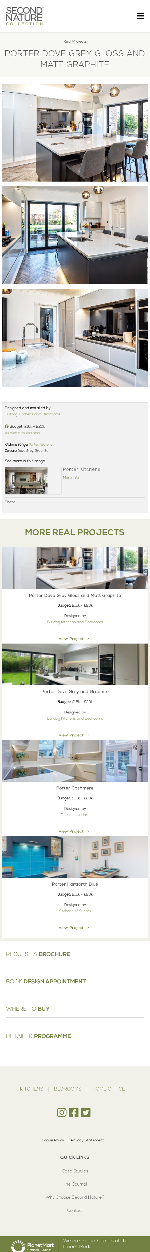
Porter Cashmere (75, 788)
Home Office (108, 1089)
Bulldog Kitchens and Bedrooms (33, 414)
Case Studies (75, 1171)
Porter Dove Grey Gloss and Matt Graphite (75, 596)
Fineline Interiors (75, 815)
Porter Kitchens (40, 444)
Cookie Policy (53, 1140)
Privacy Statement (87, 1140)
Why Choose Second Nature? (75, 1197)
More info (71, 478)
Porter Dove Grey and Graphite (75, 692)
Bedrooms (67, 1089)
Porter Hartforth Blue (75, 884)
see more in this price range (22, 433)
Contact (75, 1211)
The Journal (75, 1184)
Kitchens (31, 1089)
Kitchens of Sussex (75, 911)
